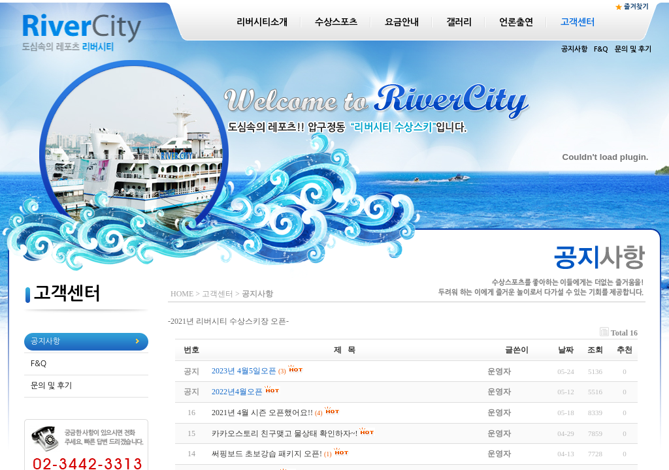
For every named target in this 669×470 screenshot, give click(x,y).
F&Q (601, 49)
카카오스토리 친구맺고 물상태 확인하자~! (285, 433)
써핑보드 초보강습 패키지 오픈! (267, 453)
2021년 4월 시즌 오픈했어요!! (262, 412)
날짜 (566, 349)
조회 (595, 349)
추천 (624, 349)
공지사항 (574, 49)
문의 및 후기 (633, 49)
